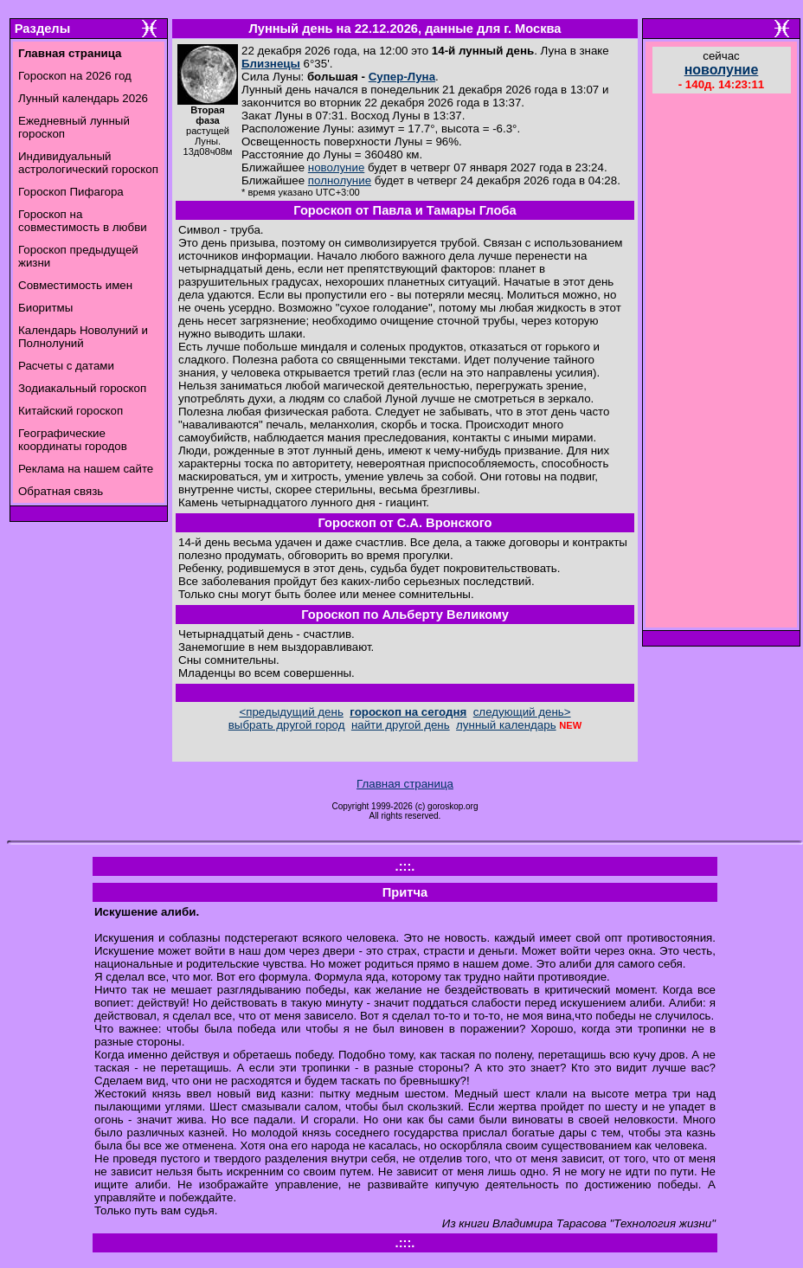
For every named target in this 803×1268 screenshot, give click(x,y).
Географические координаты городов (72, 440)
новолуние (336, 167)
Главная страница (405, 783)
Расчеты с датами (66, 365)
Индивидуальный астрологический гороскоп (88, 163)
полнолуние (339, 180)
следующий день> (522, 711)
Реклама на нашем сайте (85, 468)
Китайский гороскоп (70, 410)
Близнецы (270, 63)
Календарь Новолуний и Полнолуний (83, 337)
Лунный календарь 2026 (83, 98)
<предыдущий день (291, 711)
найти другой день (400, 724)
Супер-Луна (402, 76)
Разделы (42, 28)
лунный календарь (506, 724)
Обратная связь (60, 491)
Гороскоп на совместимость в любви (82, 221)
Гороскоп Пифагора (71, 191)
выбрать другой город (286, 724)
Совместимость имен (75, 285)
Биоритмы (45, 307)
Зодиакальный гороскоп (82, 388)
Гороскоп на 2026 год (75, 75)
